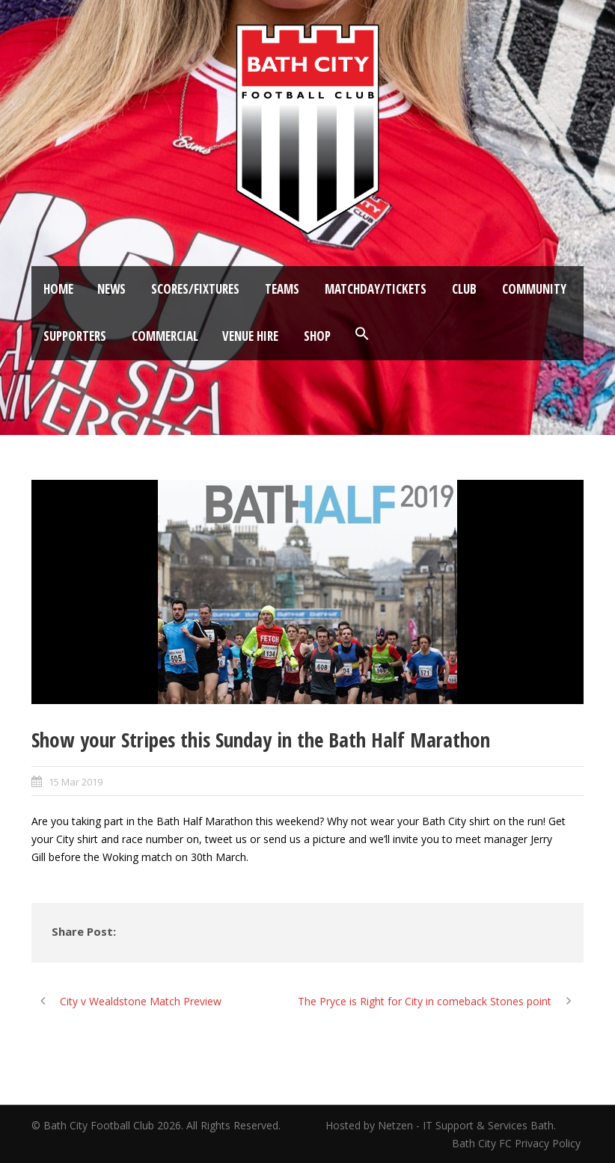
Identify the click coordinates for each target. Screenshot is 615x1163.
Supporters (74, 336)
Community (534, 288)
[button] (362, 334)
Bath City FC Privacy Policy (518, 1143)
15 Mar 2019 (75, 782)
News (111, 288)
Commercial (165, 336)
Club (464, 288)
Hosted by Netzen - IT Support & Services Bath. (440, 1125)
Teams (282, 288)
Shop (317, 336)
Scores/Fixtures (195, 288)
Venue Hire (250, 336)
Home (58, 288)
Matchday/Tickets (375, 288)
